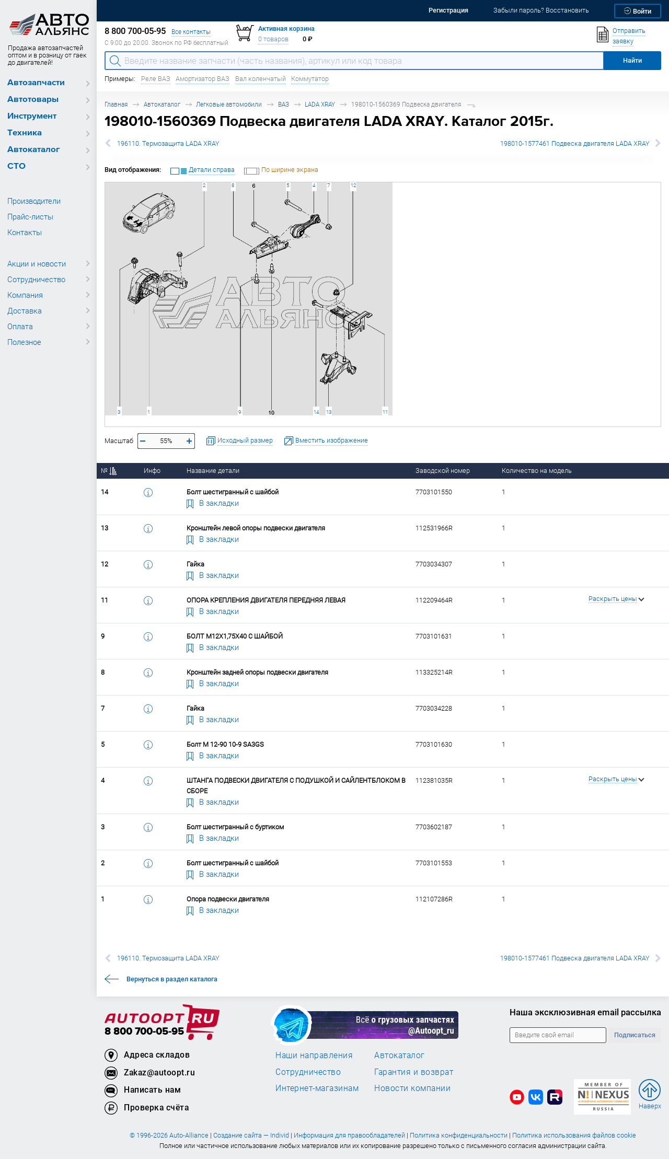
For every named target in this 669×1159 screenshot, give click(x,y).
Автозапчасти (36, 82)
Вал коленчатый (260, 78)
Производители (34, 200)
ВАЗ (283, 104)
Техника (24, 133)
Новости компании (412, 1088)
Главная (116, 104)
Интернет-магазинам (317, 1088)
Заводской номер (443, 470)
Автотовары (33, 99)
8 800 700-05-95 (144, 1032)
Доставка (24, 310)
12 (353, 185)
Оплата (20, 326)
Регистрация (448, 10)
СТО (16, 166)
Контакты (24, 232)
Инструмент (31, 116)
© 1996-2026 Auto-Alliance (169, 1135)
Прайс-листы (30, 216)
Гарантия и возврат (413, 1071)
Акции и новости (36, 263)
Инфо (152, 470)
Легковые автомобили (229, 104)
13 (328, 412)
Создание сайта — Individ (251, 1135)
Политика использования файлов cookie (574, 1135)
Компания (25, 294)
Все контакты (191, 32)
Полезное (24, 342)
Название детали (213, 470)
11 (385, 412)
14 (316, 412)
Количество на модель (537, 470)
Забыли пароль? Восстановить (541, 10)
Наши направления (314, 1055)
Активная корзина (286, 28)
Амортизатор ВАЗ (202, 78)
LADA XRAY (320, 104)
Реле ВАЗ (155, 78)
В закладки (213, 502)
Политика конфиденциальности (458, 1135)
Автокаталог (33, 149)
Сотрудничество (36, 279)
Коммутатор (310, 78)
